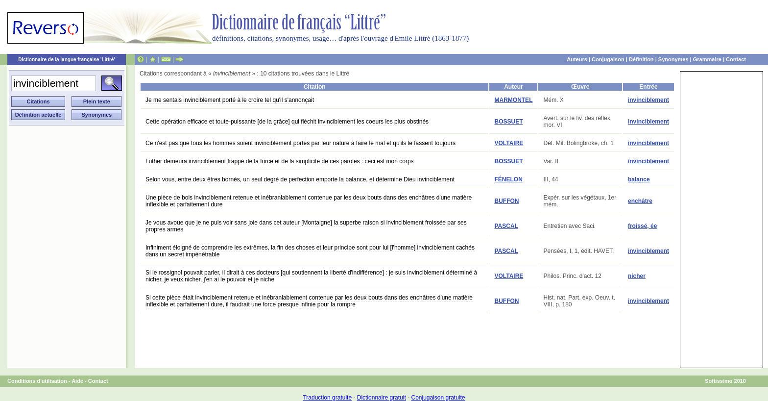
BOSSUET (508, 121)
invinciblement (648, 100)
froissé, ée (642, 226)
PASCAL (506, 226)
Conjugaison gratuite (438, 397)
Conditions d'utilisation (37, 381)
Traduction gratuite (327, 397)
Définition (641, 59)
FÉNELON (508, 179)
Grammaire (707, 59)
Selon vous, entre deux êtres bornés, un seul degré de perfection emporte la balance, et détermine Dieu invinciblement (300, 179)
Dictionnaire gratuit (381, 397)
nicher (637, 276)
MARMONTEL (513, 100)
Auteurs (577, 59)
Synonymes (673, 59)
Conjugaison (608, 59)
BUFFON (506, 201)
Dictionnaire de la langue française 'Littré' (66, 59)
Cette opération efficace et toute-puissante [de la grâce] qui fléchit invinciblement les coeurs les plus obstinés (287, 121)
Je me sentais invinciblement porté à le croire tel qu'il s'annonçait (229, 100)
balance (639, 179)
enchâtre (640, 201)
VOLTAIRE (508, 143)
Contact (736, 59)
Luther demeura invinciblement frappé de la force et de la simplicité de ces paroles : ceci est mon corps (279, 161)
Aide (77, 381)
